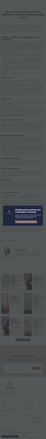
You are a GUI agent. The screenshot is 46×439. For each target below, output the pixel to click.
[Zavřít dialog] (41, 207)
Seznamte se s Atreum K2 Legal (26, 221)
